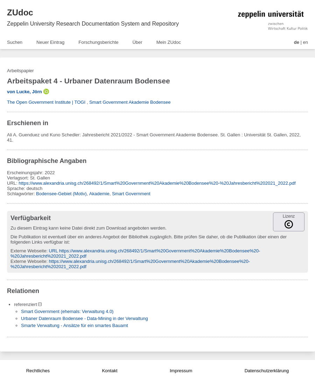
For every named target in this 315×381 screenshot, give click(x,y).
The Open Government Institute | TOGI (46, 102)
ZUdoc (20, 12)
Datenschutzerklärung (267, 370)
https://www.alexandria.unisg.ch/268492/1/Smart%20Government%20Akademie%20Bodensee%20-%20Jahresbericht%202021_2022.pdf (157, 183)
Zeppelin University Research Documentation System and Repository (93, 24)
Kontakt (109, 370)
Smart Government (131, 193)
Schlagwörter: (21, 193)
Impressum (181, 370)
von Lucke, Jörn (24, 91)
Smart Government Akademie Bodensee (130, 102)
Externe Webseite (28, 250)
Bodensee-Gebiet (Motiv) (61, 193)
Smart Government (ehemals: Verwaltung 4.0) (67, 311)
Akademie (99, 193)
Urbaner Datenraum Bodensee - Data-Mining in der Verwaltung (84, 318)
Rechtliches (38, 370)
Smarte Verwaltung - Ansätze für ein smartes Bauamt (74, 325)
